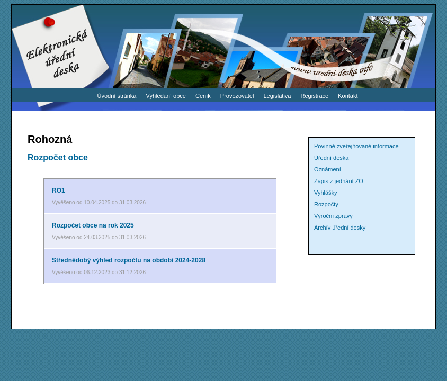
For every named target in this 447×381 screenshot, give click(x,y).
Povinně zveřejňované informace (356, 146)
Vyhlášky (325, 192)
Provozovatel (237, 96)
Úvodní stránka (116, 96)
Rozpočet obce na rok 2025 (93, 225)
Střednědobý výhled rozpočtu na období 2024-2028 (128, 260)
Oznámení (327, 169)
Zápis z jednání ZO (338, 181)
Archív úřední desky (339, 227)
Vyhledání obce (166, 96)
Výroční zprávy (333, 216)
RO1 (58, 190)
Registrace (315, 96)
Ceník (203, 96)
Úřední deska (331, 158)
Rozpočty (326, 204)
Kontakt (347, 96)
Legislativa (277, 96)
